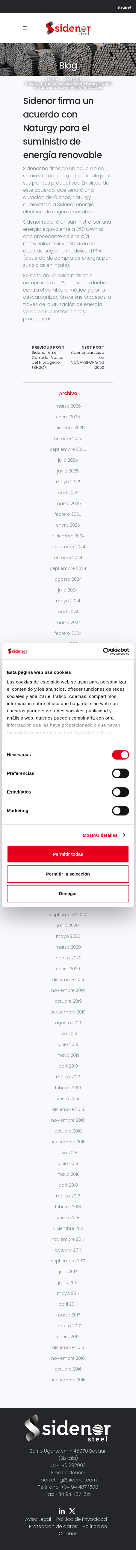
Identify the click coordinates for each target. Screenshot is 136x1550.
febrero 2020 (68, 958)
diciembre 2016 (68, 1347)
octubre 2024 (68, 558)
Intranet (123, 7)
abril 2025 (68, 493)
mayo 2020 (68, 936)
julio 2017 (68, 1272)
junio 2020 (68, 925)
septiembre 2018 (68, 1142)
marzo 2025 (68, 503)
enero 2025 (68, 525)
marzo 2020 (68, 947)
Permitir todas (68, 854)
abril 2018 (68, 1185)
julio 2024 (68, 590)
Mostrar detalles (100, 835)
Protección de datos (53, 1526)
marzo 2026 (68, 406)
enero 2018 (68, 1218)
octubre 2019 (68, 1001)
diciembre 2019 (68, 980)
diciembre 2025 (68, 428)
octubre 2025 (68, 439)
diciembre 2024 (68, 536)
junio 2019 (68, 1044)
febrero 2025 (68, 514)
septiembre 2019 (68, 1012)
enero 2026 (68, 417)
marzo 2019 (68, 1077)
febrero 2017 (68, 1326)
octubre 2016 (68, 1369)
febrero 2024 (68, 633)
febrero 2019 (68, 1088)
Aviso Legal (38, 1519)
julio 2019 (68, 1034)
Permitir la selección (68, 873)
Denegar (68, 893)
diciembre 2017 (68, 1228)
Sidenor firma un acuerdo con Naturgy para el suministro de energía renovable (62, 128)
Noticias (73, 79)
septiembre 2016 (68, 1380)
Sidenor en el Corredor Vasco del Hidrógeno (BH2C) (50, 357)
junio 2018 (68, 1163)
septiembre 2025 (68, 449)
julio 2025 (68, 460)
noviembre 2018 (68, 1120)
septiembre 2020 (68, 915)
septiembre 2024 (68, 568)
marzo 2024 (68, 622)
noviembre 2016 (68, 1358)
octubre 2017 (68, 1250)
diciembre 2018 (68, 1109)
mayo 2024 (68, 601)
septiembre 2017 (68, 1261)
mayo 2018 (68, 1174)
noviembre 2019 (68, 990)
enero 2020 (68, 969)
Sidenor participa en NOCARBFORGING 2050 (86, 357)
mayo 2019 (68, 1055)
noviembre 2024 (68, 547)
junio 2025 (68, 471)
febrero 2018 (68, 1207)
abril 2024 (68, 612)
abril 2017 (68, 1304)
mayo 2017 (68, 1293)
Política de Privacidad (81, 1519)
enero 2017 (68, 1337)
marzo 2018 (68, 1196)
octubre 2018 (68, 1131)
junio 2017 (68, 1282)
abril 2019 (68, 1066)
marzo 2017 (68, 1315)
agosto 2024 (68, 579)
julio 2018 (68, 1153)
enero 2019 (68, 1099)
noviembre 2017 (68, 1239)
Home (52, 79)
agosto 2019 (68, 1023)
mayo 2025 (68, 482)
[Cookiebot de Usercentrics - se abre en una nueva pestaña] (103, 651)
